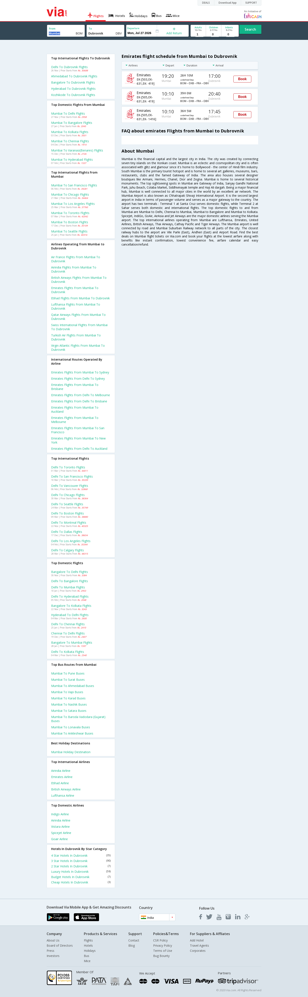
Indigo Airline (60, 814)
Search (250, 29)
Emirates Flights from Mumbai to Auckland (74, 409)
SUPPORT (251, 2)
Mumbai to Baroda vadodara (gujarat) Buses (78, 719)
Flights (88, 940)
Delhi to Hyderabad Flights (70, 596)
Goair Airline (59, 839)
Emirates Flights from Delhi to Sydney (78, 378)
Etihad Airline (60, 783)
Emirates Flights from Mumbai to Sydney (80, 372)
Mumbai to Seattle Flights (69, 231)
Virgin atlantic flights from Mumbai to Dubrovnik (78, 347)
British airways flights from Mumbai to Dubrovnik (79, 280)
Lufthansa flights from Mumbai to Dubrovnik (75, 306)
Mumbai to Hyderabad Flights (72, 159)
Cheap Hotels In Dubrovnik (81, 882)
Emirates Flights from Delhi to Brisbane (79, 401)
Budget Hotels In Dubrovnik (81, 877)
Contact (133, 940)
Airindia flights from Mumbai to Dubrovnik (73, 269)
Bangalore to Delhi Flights (69, 572)
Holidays (90, 951)
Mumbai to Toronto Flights (70, 213)
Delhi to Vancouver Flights (69, 486)
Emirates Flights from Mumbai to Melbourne (74, 420)
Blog (131, 945)
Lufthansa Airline (62, 795)
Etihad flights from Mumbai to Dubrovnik (80, 298)
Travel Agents (199, 945)
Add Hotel (197, 940)
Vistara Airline (60, 827)
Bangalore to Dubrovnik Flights (73, 82)
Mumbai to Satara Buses (68, 711)
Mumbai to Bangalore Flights (71, 123)
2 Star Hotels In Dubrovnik (81, 866)
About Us (53, 940)
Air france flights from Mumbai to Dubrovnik (75, 259)
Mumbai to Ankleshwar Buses (72, 733)
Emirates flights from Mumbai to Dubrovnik (74, 290)
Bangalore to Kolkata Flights (71, 606)
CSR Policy (160, 940)
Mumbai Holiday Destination (70, 752)
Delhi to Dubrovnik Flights (69, 67)
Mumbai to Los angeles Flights (73, 204)
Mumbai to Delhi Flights (68, 113)
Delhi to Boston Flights (67, 513)
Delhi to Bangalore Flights (69, 581)
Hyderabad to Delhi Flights (70, 615)
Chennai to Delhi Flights (68, 633)
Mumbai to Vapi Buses (67, 692)
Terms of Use (162, 951)
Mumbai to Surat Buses (68, 680)
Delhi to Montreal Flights (68, 522)
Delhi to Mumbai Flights (68, 587)
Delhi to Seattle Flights (67, 504)
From (52, 28)
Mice (87, 961)
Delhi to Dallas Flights (66, 532)
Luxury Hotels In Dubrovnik (81, 872)
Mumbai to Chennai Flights (70, 141)
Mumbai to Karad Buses (68, 698)
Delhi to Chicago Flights (68, 495)
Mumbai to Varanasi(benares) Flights (77, 150)
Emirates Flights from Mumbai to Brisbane (74, 387)
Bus (86, 956)
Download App (228, 2)
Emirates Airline (62, 777)
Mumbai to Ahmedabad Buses (72, 686)
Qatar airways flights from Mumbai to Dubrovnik (78, 317)
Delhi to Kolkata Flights (67, 652)
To (90, 28)
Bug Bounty (161, 956)
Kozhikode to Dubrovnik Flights (73, 95)
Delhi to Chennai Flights (68, 624)
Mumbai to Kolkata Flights (69, 132)
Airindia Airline (60, 771)
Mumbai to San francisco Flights (74, 185)
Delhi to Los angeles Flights (70, 541)
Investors (53, 956)
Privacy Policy (162, 945)
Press (50, 951)
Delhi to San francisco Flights (72, 476)
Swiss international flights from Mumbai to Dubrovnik (79, 327)
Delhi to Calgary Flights (67, 550)
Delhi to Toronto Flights (68, 467)
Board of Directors (60, 945)
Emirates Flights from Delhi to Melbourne (80, 395)
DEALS (206, 2)
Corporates (198, 951)
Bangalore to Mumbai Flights (71, 642)
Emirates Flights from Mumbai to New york (78, 440)
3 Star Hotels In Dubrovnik (81, 861)
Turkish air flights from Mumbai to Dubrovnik (76, 337)
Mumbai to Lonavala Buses (70, 727)
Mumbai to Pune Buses (67, 673)
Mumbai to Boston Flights (69, 222)
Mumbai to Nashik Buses (69, 704)
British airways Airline (66, 789)
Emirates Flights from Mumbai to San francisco (77, 430)
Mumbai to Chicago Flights (70, 194)
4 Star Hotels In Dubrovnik (81, 855)
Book (242, 79)
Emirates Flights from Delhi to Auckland (79, 449)
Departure (133, 28)
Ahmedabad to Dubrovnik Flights (74, 76)
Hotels (88, 945)
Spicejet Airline (61, 833)
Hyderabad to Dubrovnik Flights (73, 89)
